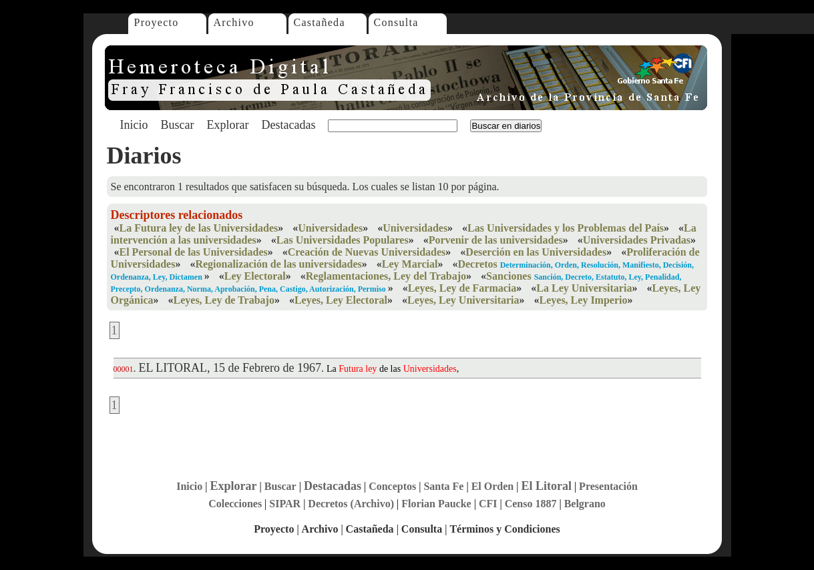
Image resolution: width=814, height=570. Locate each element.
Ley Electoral (255, 276)
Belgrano (585, 503)
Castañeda (319, 22)
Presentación (608, 486)
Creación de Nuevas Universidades (367, 252)
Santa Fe (443, 486)
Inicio (134, 124)
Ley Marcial (410, 264)
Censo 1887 (531, 503)
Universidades (330, 228)
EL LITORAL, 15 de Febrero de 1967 (230, 367)
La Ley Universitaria (584, 288)
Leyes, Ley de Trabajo (224, 300)
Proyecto (156, 22)
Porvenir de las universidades (496, 240)
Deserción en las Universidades (535, 252)
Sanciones (509, 276)
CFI (488, 503)
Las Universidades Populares (342, 240)
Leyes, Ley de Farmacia (462, 288)
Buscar (177, 124)
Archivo (234, 22)
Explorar (227, 124)
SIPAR (284, 503)
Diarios (144, 155)
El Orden (492, 486)
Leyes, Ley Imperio (584, 300)
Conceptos (392, 486)
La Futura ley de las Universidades (199, 228)
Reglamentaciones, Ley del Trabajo (386, 276)
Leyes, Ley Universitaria (463, 300)
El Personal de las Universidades (194, 252)
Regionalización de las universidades (278, 264)
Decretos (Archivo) (351, 503)
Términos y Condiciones (504, 529)
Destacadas (288, 124)
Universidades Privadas (636, 240)
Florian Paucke (436, 503)
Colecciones (235, 503)
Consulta (396, 22)
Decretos (477, 264)
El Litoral (546, 486)
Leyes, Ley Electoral (340, 300)
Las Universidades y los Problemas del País (565, 228)
